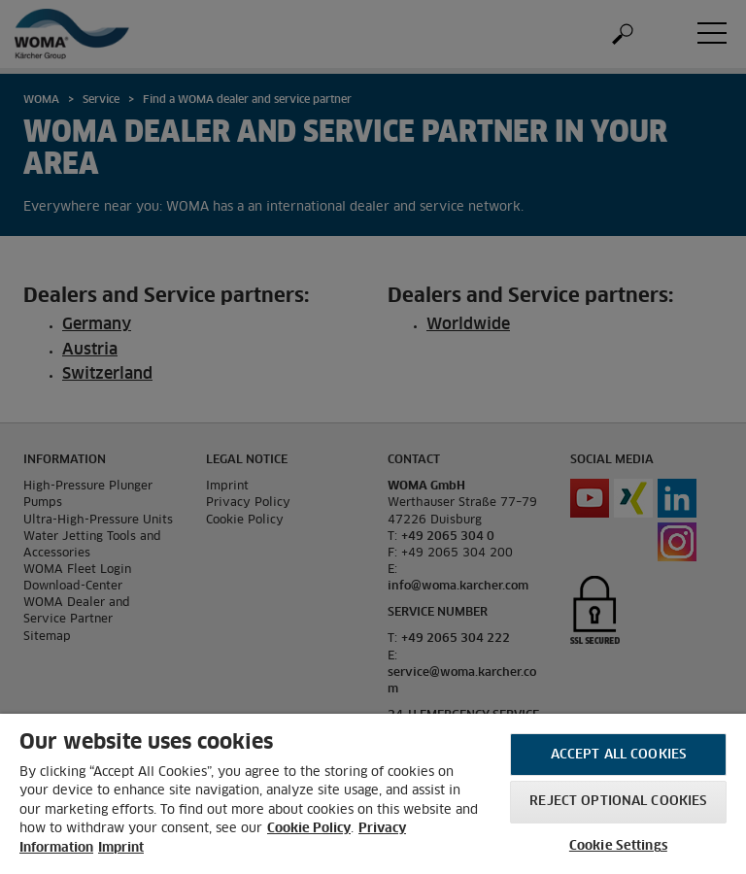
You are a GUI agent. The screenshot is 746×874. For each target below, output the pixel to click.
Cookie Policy (309, 829)
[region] (373, 794)
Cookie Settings (618, 846)
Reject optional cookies (617, 801)
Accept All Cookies (618, 755)
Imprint (121, 848)
